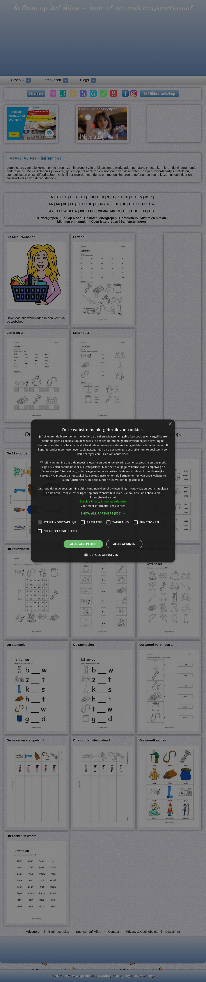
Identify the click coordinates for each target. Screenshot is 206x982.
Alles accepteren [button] (83, 544)
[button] (103, 513)
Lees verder (117, 506)
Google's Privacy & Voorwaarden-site (102, 501)
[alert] (103, 491)
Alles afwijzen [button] (124, 544)
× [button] (170, 424)
